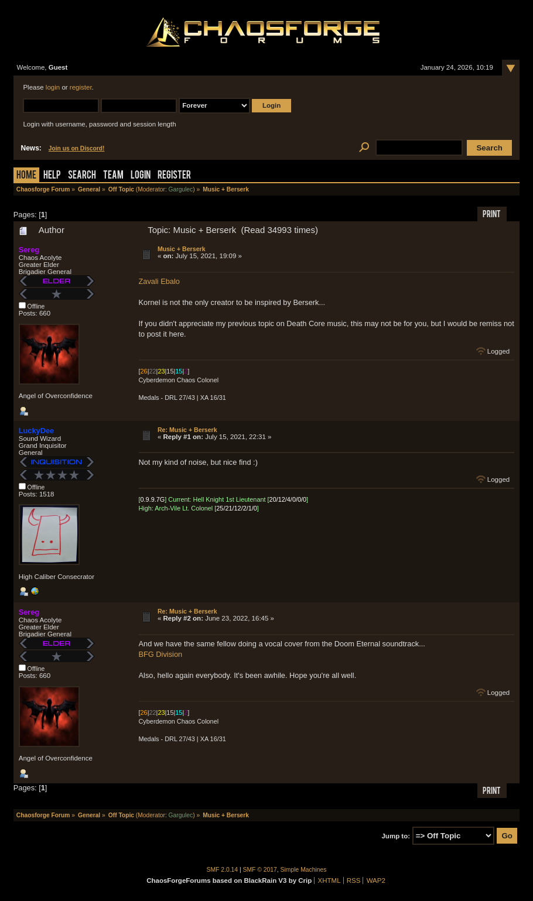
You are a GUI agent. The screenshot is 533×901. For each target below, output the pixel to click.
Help (52, 176)
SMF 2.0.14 (222, 869)
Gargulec (181, 189)
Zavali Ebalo (159, 281)
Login (141, 176)
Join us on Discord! (77, 148)
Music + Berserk (182, 248)
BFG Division (161, 654)
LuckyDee (36, 430)
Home (26, 176)
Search (82, 176)
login (53, 87)
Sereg (29, 249)
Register (174, 176)
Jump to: (395, 836)
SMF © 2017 (260, 869)
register (81, 87)
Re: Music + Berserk (187, 429)
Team (113, 176)
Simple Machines (304, 869)
